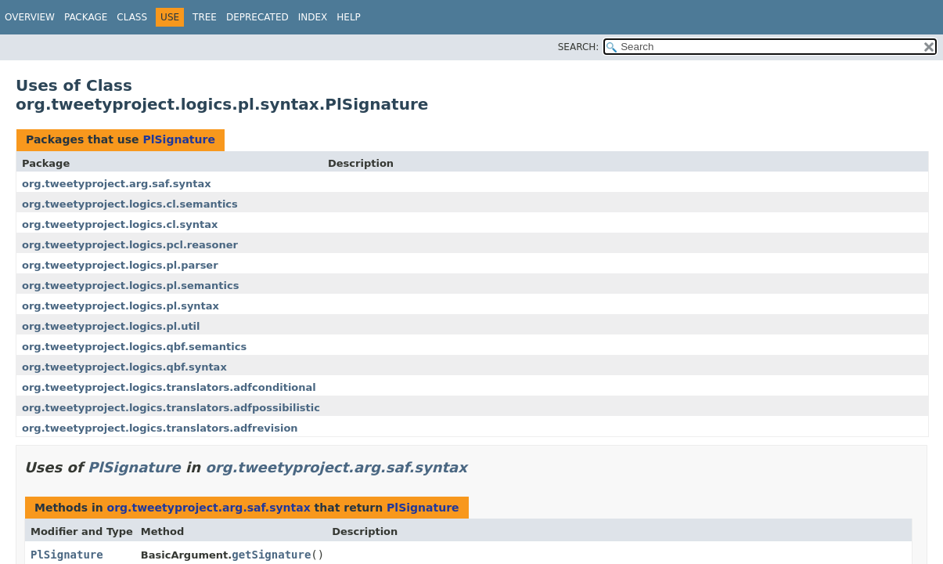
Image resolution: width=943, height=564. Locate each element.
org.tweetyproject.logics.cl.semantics (130, 204)
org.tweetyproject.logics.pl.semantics (130, 285)
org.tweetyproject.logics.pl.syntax (120, 306)
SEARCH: (578, 47)
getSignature (271, 554)
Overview (30, 17)
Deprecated (257, 17)
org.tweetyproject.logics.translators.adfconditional (169, 387)
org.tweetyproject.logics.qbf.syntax (124, 367)
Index (313, 17)
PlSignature (178, 139)
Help (349, 17)
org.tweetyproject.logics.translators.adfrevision (160, 428)
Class (132, 17)
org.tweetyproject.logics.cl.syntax (120, 224)
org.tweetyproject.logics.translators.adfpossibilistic (171, 408)
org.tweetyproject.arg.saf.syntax (116, 184)
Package (85, 17)
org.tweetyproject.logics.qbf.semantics (134, 346)
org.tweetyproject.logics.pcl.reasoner (130, 245)
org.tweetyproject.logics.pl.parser (120, 265)
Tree (205, 17)
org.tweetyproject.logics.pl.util (111, 326)
